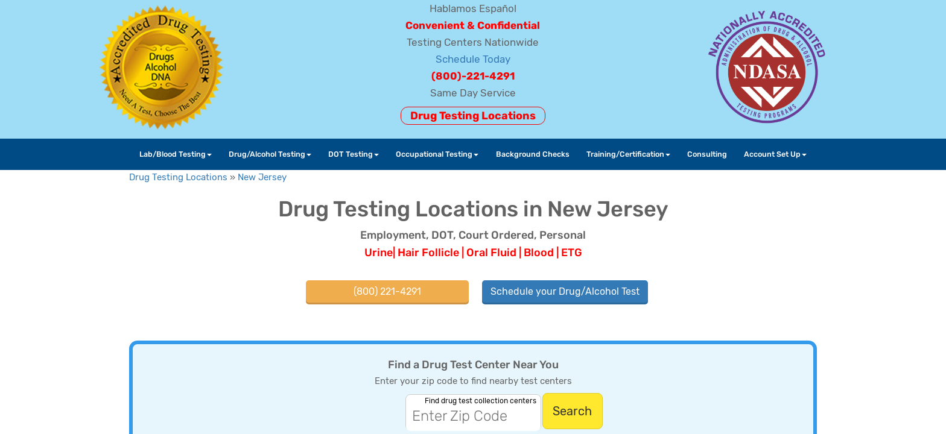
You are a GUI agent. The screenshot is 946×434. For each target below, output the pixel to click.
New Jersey (262, 177)
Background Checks (533, 154)
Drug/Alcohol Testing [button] (270, 154)
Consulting (707, 154)
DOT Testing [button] (353, 154)
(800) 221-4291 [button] (387, 291)
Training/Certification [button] (628, 154)
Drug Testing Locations (473, 115)
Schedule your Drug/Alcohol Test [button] (565, 291)
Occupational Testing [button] (437, 154)
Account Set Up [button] (775, 154)
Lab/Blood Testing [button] (175, 154)
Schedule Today (473, 59)
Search (572, 411)
